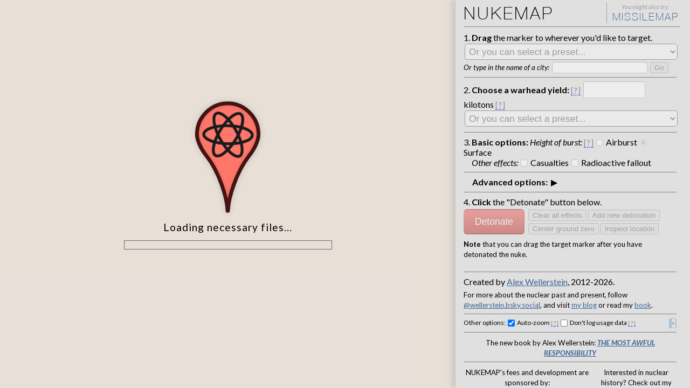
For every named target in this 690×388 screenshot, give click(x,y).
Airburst (621, 142)
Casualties (549, 162)
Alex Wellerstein (537, 281)
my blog (584, 305)
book (642, 305)
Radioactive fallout (616, 162)
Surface (478, 152)
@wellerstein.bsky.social (502, 305)
